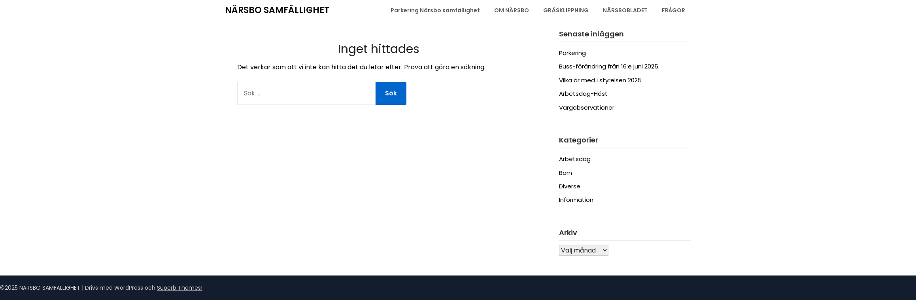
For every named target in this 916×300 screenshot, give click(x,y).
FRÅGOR (673, 10)
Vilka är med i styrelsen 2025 (600, 80)
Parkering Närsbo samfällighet (435, 10)
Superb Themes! (179, 288)
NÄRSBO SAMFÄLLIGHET (277, 10)
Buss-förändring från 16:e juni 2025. (609, 66)
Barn (565, 173)
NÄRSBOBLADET (625, 10)
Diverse (569, 186)
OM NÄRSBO (511, 10)
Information (576, 200)
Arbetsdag (575, 159)
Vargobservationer (586, 107)
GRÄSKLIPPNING (566, 10)
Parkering (572, 53)
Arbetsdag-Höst (583, 93)
